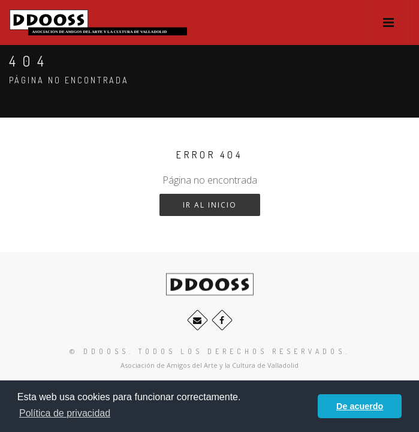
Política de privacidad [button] (64, 413)
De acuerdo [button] (359, 406)
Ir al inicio (210, 205)
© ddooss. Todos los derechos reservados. (210, 351)
